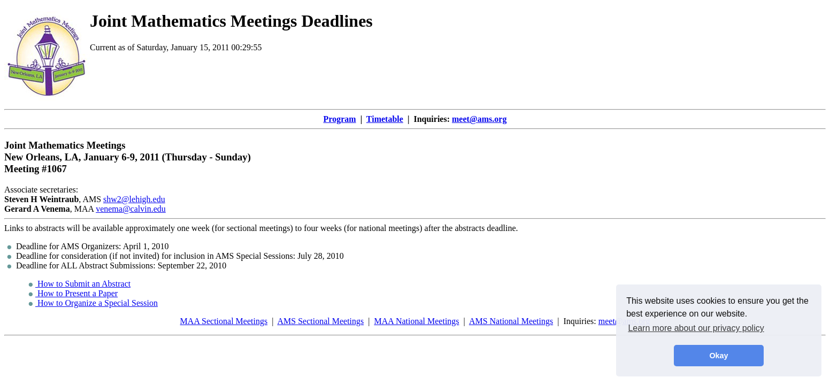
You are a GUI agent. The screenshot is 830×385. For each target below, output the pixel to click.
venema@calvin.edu (131, 208)
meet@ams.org (479, 119)
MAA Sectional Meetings (224, 321)
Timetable (384, 119)
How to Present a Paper (73, 293)
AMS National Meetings (511, 321)
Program (340, 119)
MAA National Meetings (416, 321)
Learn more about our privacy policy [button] (696, 328)
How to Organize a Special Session (93, 302)
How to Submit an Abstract (79, 283)
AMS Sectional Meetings (320, 321)
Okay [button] (718, 355)
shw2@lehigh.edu (134, 199)
